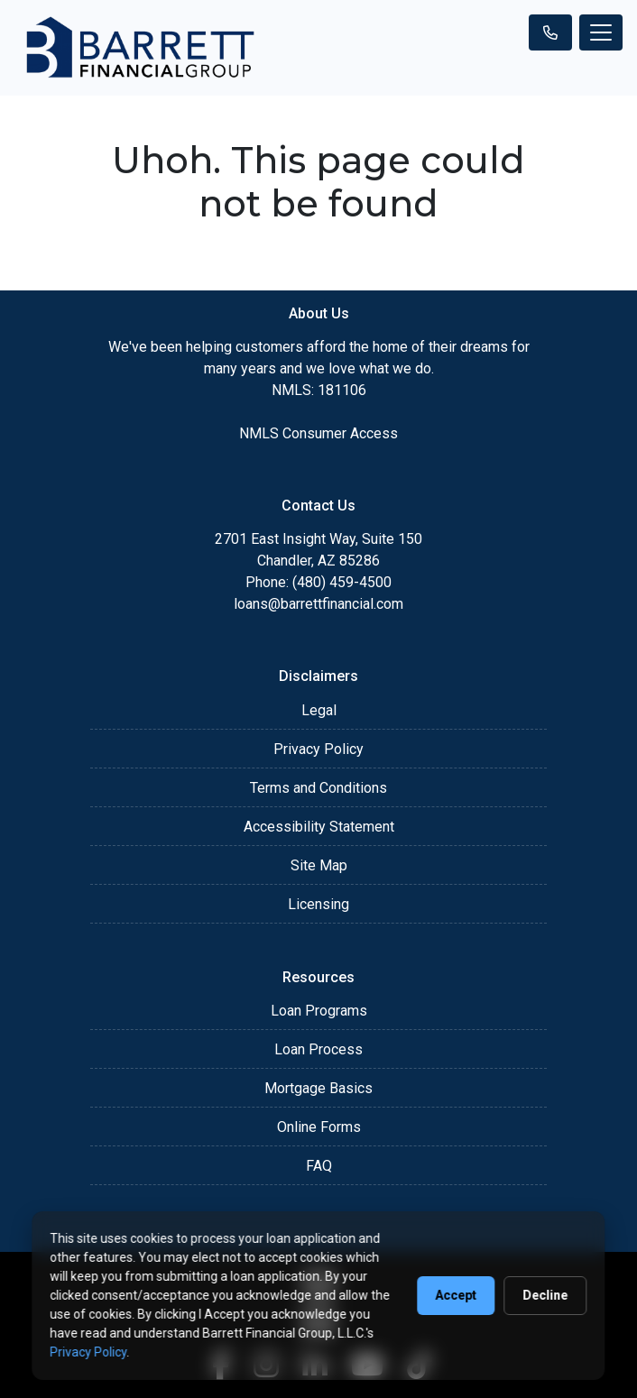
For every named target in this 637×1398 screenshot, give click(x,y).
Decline (545, 1295)
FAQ (319, 1165)
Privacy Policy (318, 749)
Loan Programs (319, 1010)
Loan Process (318, 1049)
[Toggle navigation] (601, 32)
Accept (456, 1295)
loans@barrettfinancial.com (318, 603)
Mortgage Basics (318, 1088)
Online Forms (319, 1127)
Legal (319, 710)
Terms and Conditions (318, 787)
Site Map (319, 865)
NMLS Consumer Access (318, 433)
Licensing (318, 904)
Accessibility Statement (319, 826)
